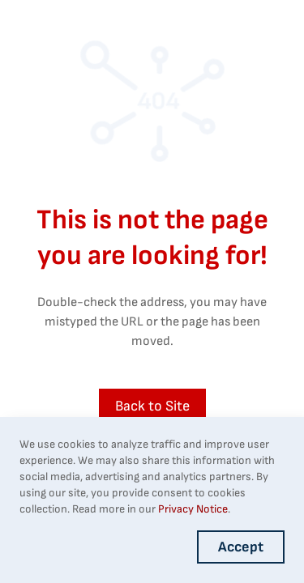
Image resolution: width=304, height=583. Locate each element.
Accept (240, 546)
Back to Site (152, 406)
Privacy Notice (193, 509)
